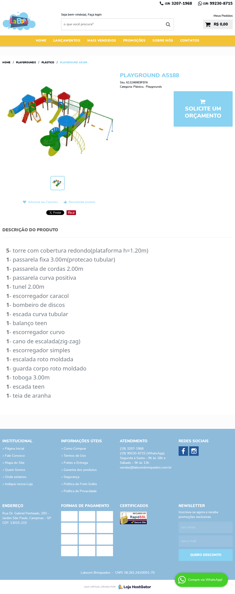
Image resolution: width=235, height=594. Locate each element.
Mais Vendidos (101, 40)
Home (41, 40)
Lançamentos (66, 40)
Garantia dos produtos (80, 470)
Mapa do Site (14, 463)
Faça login (94, 14)
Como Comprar (75, 448)
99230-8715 (218, 3)
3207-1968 (178, 3)
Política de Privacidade (80, 491)
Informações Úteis (81, 441)
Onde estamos (15, 477)
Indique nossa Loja (19, 484)
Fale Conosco (15, 455)
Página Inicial (14, 448)
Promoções (134, 40)
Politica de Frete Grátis (80, 484)
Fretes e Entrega (76, 463)
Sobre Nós (162, 40)
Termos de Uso (75, 455)
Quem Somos (15, 470)
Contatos (189, 40)
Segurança (71, 477)
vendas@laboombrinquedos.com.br (146, 467)
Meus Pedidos (223, 15)
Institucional (17, 441)
